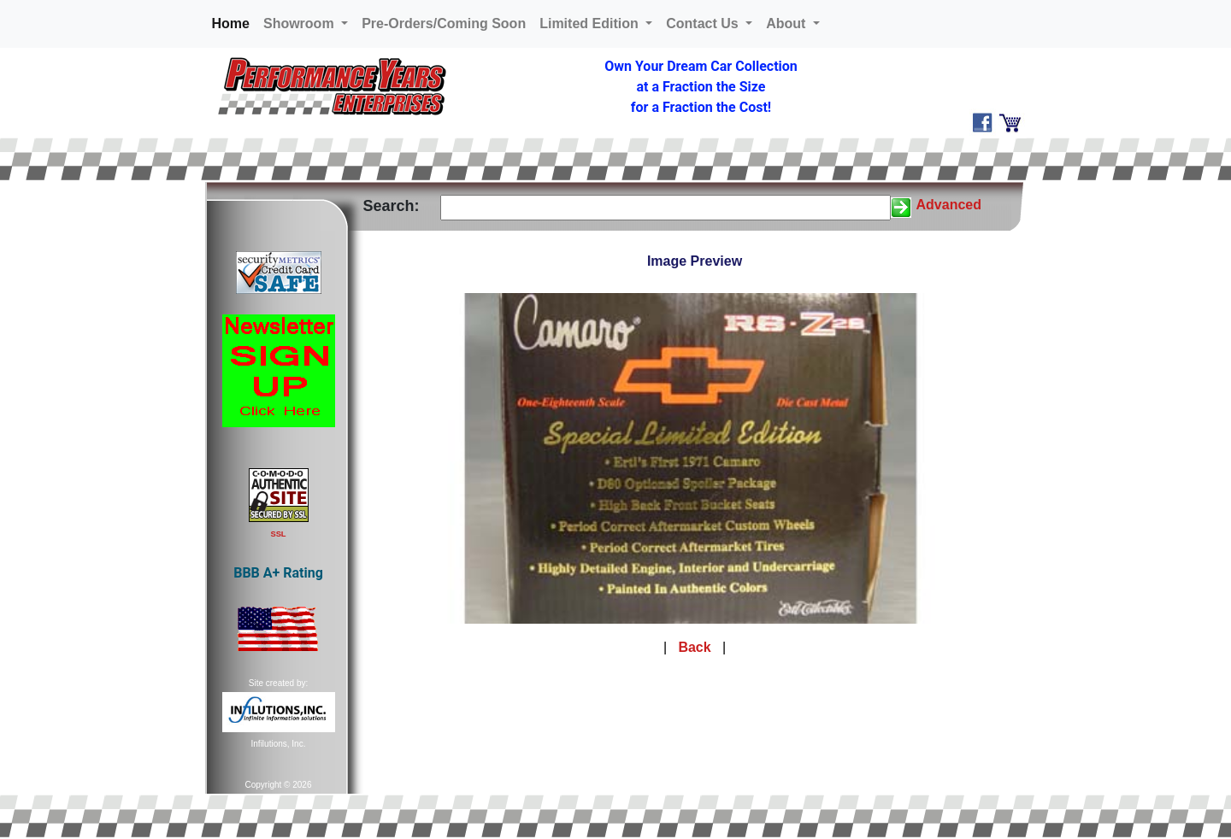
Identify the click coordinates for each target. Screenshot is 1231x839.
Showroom (300, 23)
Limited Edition (590, 23)
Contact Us (704, 23)
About (788, 23)
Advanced (948, 204)
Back (694, 647)
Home (234, 22)
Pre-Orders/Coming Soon (444, 23)
